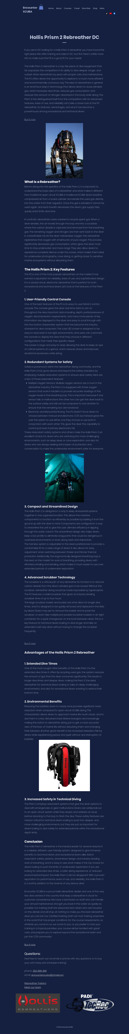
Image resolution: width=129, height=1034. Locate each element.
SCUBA (27, 12)
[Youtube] (110, 13)
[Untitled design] (107, 13)
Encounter (30, 8)
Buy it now (30, 643)
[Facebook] (114, 13)
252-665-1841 (39, 970)
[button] (41, 7)
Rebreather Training (35, 983)
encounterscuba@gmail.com (47, 975)
